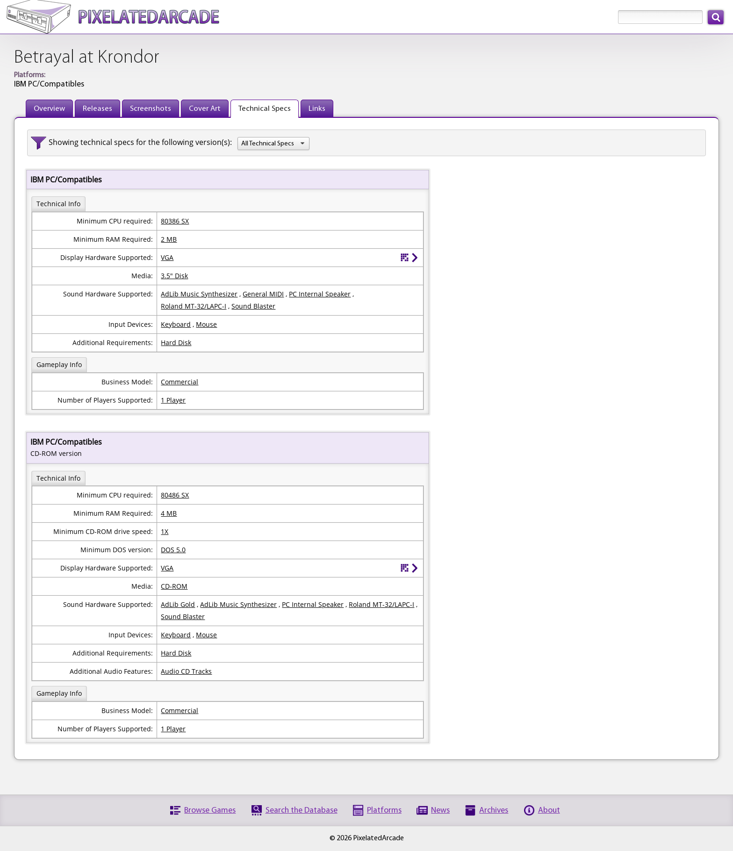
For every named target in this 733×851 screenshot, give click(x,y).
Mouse (206, 324)
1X (164, 531)
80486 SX (175, 494)
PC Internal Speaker (320, 293)
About (549, 811)
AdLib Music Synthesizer (199, 293)
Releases (97, 109)
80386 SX (175, 220)
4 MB (169, 513)
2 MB (169, 239)
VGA (167, 257)
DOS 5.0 (173, 549)
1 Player (173, 400)
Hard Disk (176, 342)
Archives (493, 811)
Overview (49, 109)
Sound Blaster (253, 306)
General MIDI (263, 293)
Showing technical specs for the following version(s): (140, 142)
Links (317, 109)
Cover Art (205, 109)
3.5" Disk (174, 275)
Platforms (384, 811)
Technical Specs (264, 109)
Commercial (179, 381)
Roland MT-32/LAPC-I (193, 306)
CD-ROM (174, 586)
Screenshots (150, 109)
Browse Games (210, 811)
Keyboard (176, 324)
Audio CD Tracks (186, 671)
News (440, 811)
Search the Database (302, 811)
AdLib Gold (178, 604)
